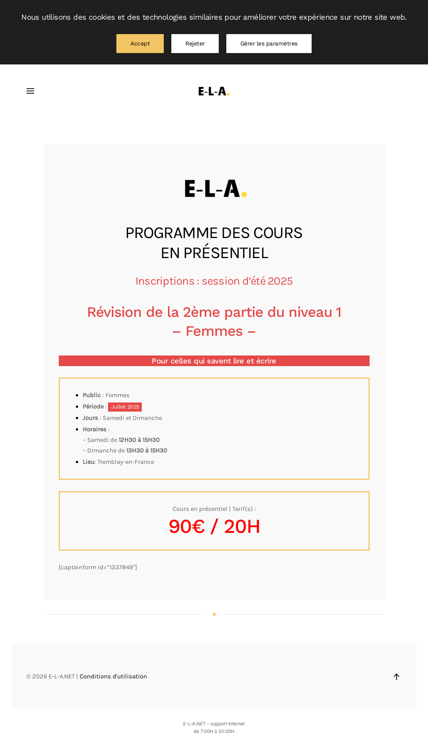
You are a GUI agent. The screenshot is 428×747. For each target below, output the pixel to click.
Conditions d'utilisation (113, 676)
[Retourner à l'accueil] (214, 91)
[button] (30, 91)
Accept (140, 43)
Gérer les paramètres (269, 43)
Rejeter (195, 43)
